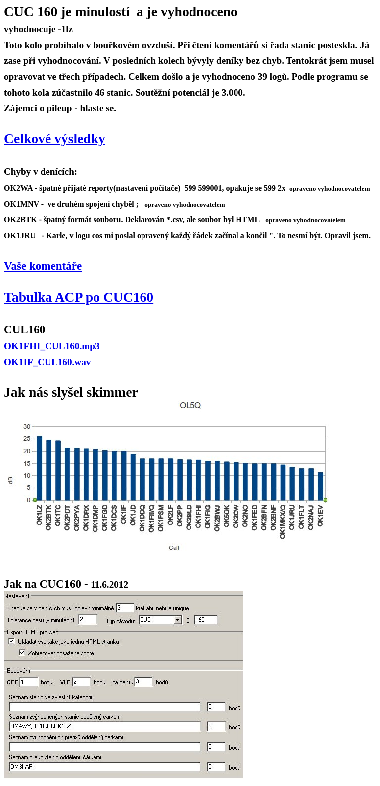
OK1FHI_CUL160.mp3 (52, 346)
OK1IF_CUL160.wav (47, 362)
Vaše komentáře (43, 266)
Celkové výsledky (54, 138)
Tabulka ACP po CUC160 (78, 297)
